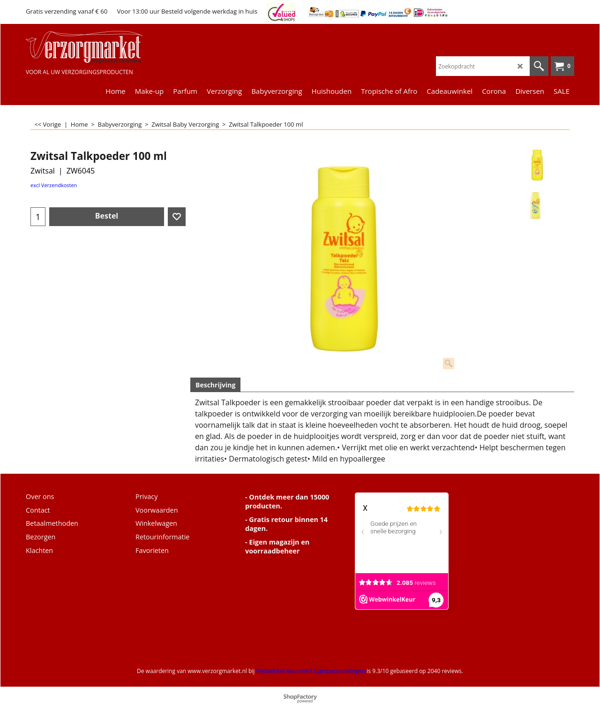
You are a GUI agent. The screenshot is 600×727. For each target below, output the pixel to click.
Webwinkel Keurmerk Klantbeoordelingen (310, 671)
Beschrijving (215, 384)
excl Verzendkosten (53, 185)
